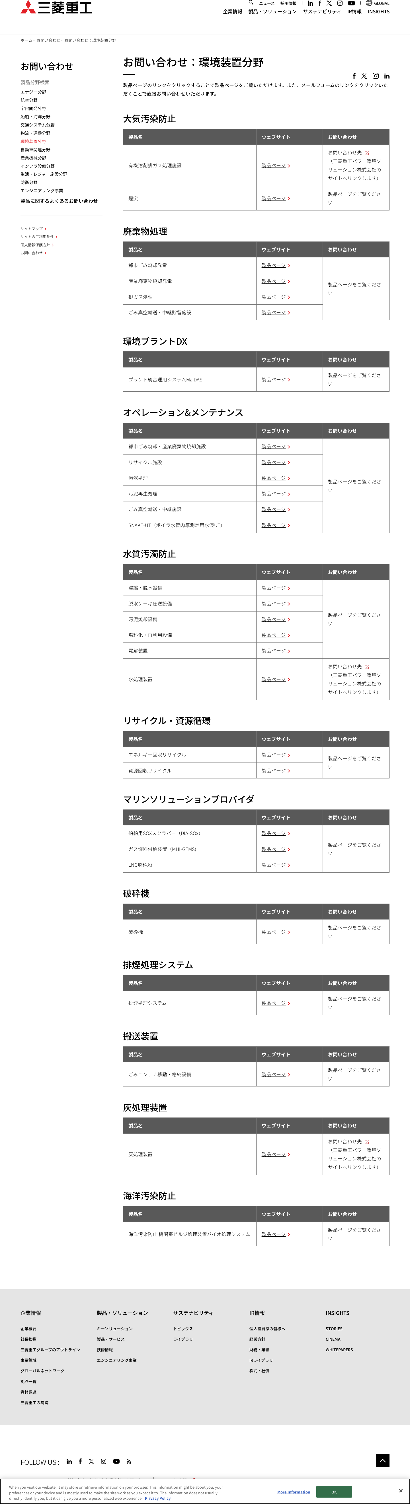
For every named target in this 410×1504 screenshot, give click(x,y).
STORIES (334, 1328)
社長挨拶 (28, 1339)
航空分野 (29, 100)
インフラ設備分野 (37, 166)
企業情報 (232, 21)
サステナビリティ (322, 21)
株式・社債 (259, 1370)
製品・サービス (111, 1339)
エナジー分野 (33, 92)
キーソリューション (115, 1328)
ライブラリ (183, 1339)
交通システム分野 (37, 125)
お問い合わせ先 (345, 152)
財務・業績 (259, 1349)
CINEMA (333, 1339)
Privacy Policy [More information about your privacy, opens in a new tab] (158, 1498)
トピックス (183, 1328)
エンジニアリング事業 (41, 190)
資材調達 (28, 1392)
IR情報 (354, 21)
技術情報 (105, 1349)
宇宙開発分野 (33, 108)
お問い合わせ (48, 40)
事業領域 (28, 1360)
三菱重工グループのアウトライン (50, 1349)
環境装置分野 (33, 141)
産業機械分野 (33, 158)
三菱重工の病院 (34, 1402)
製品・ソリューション (272, 21)
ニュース (267, 13)
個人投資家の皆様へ (267, 1328)
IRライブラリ (261, 1360)
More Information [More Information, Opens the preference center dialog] (293, 1492)
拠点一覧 (28, 1381)
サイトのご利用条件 (37, 236)
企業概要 (28, 1328)
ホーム (26, 40)
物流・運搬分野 (35, 133)
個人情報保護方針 (35, 244)
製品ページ (274, 165)
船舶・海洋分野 (35, 116)
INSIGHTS (379, 21)
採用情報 (288, 13)
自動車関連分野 (35, 149)
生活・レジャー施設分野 (43, 174)
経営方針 (257, 1339)
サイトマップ (31, 228)
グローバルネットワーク (42, 1370)
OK (334, 1492)
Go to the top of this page (383, 1460)
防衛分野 (29, 182)
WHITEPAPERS (339, 1349)
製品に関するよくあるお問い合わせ (59, 200)
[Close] (401, 1491)
